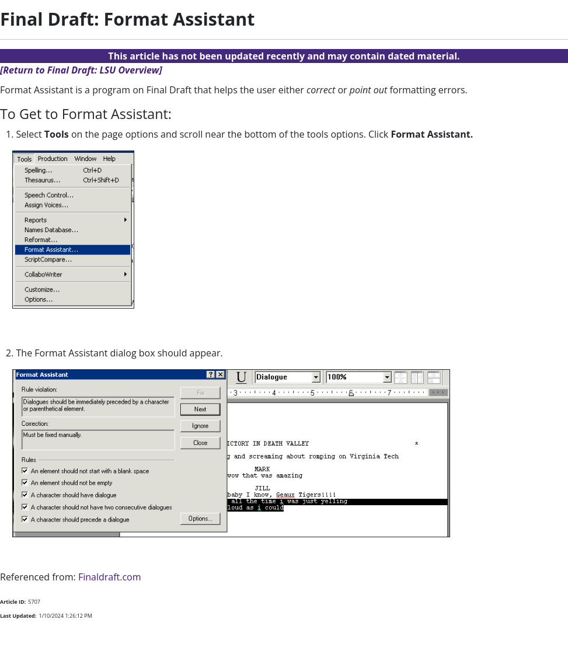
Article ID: (13, 602)
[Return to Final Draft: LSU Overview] (81, 70)
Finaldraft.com (109, 576)
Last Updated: (18, 616)
